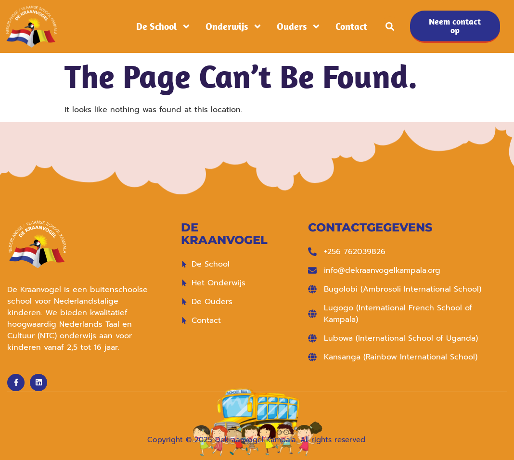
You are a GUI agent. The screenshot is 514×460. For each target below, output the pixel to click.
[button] (390, 26)
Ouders (299, 26)
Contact (351, 26)
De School (163, 26)
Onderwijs (234, 26)
